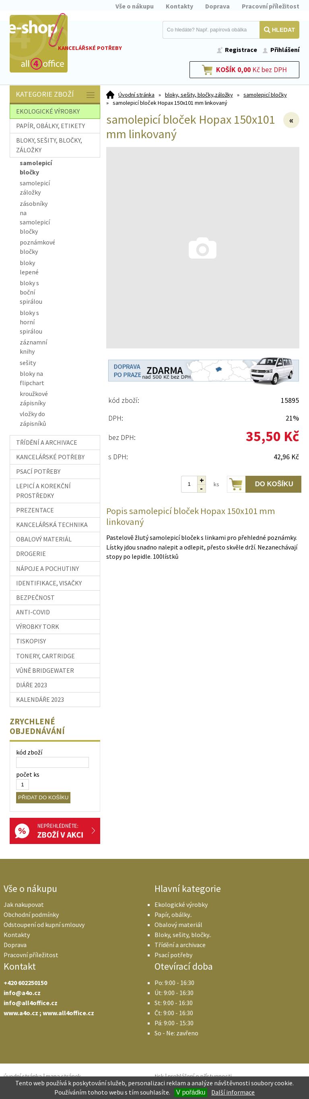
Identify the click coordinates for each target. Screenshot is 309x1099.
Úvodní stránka (136, 94)
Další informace (233, 1092)
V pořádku (191, 1092)
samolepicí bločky (265, 94)
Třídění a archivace (180, 945)
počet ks (27, 774)
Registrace (241, 50)
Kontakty (179, 6)
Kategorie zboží (56, 94)
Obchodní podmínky (31, 914)
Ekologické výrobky (181, 904)
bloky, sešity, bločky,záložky (199, 94)
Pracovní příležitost (270, 6)
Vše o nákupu (134, 6)
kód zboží (29, 752)
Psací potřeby (173, 955)
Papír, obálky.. (173, 914)
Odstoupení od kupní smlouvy (44, 925)
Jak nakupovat (24, 904)
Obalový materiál (178, 925)
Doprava (217, 6)
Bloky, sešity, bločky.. (182, 935)
